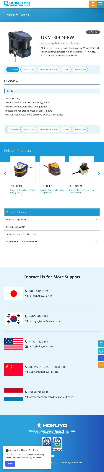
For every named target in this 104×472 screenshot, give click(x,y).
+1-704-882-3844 (36, 341)
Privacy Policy (26, 457)
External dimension (49, 69)
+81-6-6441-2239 (36, 291)
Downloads (81, 69)
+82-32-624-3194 (36, 316)
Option (67, 69)
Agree (10, 464)
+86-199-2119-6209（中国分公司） (46, 367)
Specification (29, 69)
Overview (14, 129)
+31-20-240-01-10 (36, 392)
